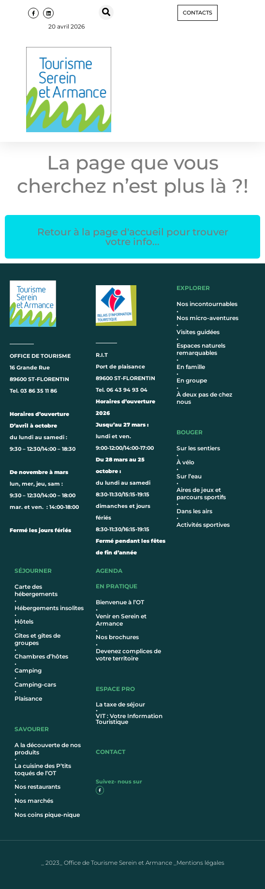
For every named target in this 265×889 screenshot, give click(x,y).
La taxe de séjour (120, 704)
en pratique (116, 586)
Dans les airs (194, 511)
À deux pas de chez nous (204, 398)
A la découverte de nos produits (48, 748)
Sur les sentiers (198, 448)
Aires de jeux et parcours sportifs (201, 493)
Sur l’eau (189, 476)
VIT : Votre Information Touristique (129, 718)
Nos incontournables (207, 303)
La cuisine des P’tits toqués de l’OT (43, 769)
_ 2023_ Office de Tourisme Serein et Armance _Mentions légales (132, 862)
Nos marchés (34, 800)
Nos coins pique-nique (47, 814)
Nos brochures (117, 637)
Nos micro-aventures (207, 318)
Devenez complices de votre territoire (128, 654)
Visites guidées (198, 332)
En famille (191, 366)
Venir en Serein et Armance (121, 620)
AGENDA (109, 570)
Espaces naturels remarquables (201, 349)
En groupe (192, 380)
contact (110, 751)
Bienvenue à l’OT (120, 602)
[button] (106, 12)
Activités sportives (203, 524)
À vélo (185, 462)
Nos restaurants (37, 786)
